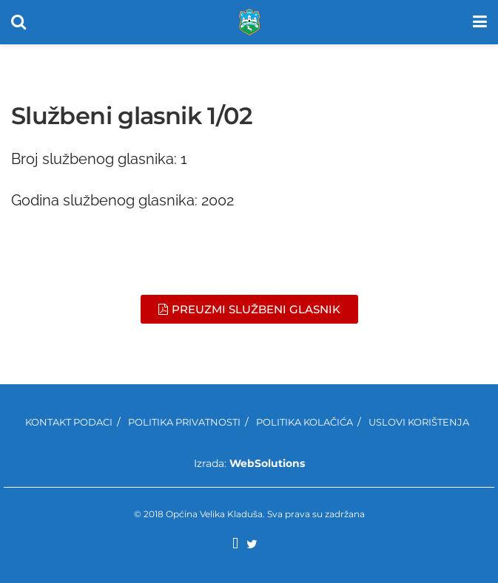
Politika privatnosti (184, 422)
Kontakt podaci (68, 422)
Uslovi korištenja (419, 422)
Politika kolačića (304, 422)
